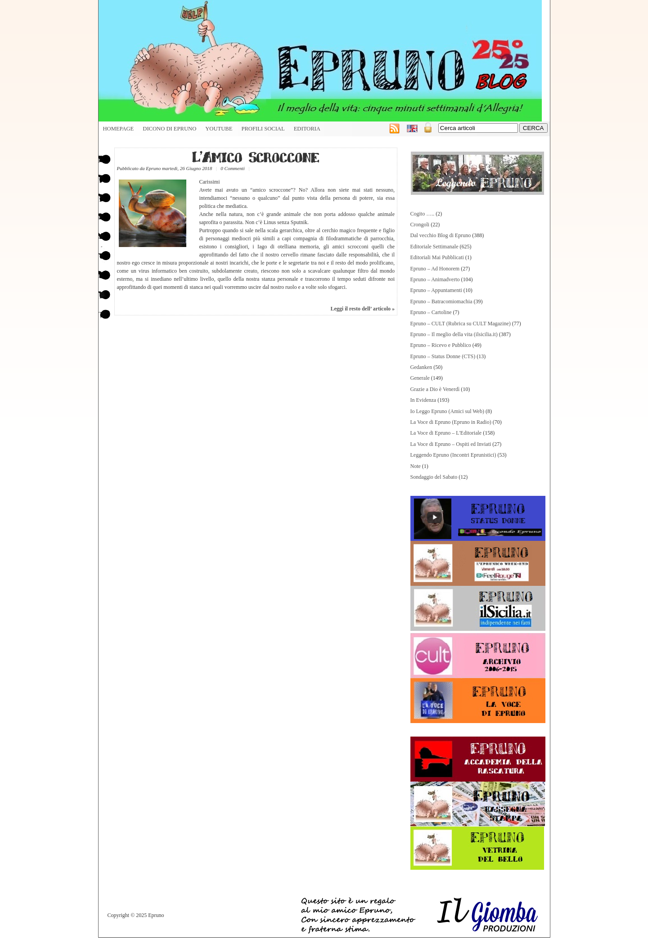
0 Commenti (232, 168)
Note (415, 466)
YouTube (218, 129)
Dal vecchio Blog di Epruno (440, 235)
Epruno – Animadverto (435, 279)
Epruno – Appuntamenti (436, 290)
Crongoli (420, 224)
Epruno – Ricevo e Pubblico (440, 345)
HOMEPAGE (118, 129)
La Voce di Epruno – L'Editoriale (446, 433)
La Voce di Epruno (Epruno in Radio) (450, 422)
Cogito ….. (422, 214)
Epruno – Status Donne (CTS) (443, 356)
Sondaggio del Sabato (434, 477)
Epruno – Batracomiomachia (441, 301)
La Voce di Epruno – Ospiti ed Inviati (450, 444)
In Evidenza (423, 400)
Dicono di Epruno (169, 129)
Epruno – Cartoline (431, 312)
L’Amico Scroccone (255, 157)
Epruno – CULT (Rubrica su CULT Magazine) (460, 323)
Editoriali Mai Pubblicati (437, 257)
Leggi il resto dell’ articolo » (362, 309)
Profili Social (262, 129)
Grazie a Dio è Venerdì (435, 389)
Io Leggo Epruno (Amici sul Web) (447, 411)
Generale (420, 378)
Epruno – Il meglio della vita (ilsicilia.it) (454, 334)
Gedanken (421, 367)
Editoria (307, 129)
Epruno (153, 168)
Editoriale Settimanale (434, 246)
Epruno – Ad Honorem (435, 268)
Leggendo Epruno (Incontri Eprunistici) (453, 455)
